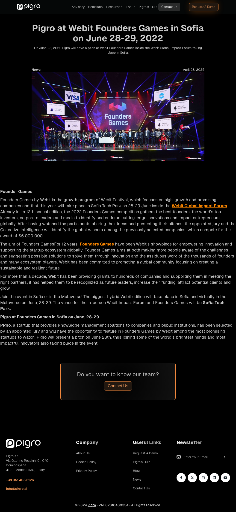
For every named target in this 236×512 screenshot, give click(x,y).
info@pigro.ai (16, 489)
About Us (83, 453)
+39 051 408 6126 (20, 480)
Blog (136, 471)
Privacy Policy (86, 471)
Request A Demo (203, 7)
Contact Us (169, 7)
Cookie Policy (86, 462)
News (137, 479)
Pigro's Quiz (141, 462)
